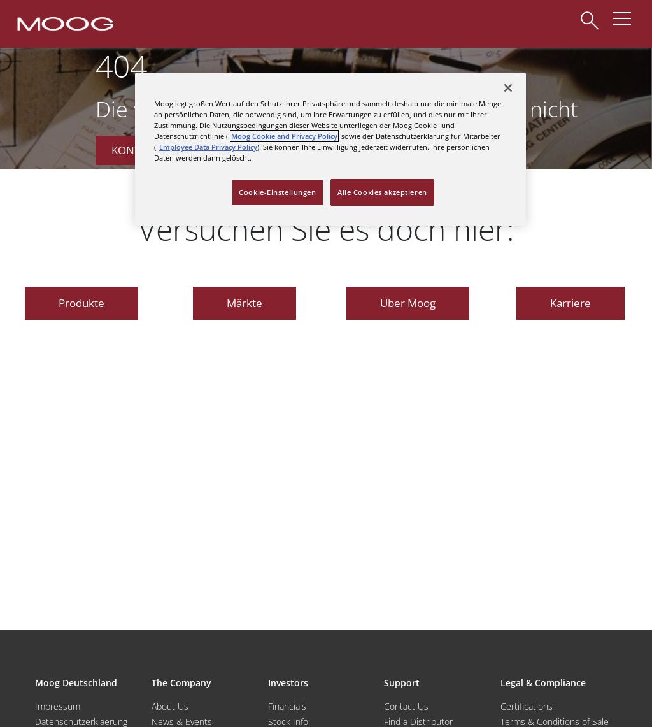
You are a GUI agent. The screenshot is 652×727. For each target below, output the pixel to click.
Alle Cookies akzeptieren (382, 192)
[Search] (589, 14)
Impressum (57, 706)
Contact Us (406, 706)
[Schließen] (508, 88)
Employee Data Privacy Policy (208, 147)
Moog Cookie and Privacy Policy (284, 136)
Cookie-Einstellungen (277, 192)
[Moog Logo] (64, 23)
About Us (170, 706)
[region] (330, 149)
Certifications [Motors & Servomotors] (526, 706)
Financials (287, 706)
